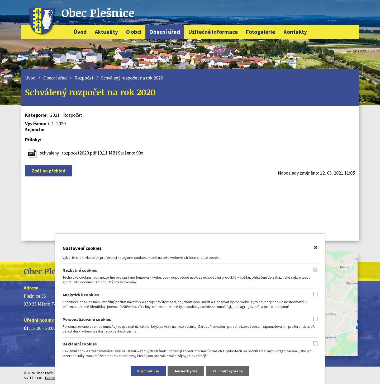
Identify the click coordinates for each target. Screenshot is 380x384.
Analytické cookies (81, 294)
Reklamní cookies (80, 343)
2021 (55, 115)
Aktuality (106, 31)
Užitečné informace (213, 31)
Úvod (80, 31)
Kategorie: (36, 115)
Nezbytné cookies (80, 270)
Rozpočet (83, 78)
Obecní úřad (164, 31)
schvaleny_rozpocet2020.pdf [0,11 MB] (78, 153)
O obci (133, 31)
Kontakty (295, 31)
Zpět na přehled (48, 171)
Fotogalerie (260, 31)
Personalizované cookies (87, 319)
